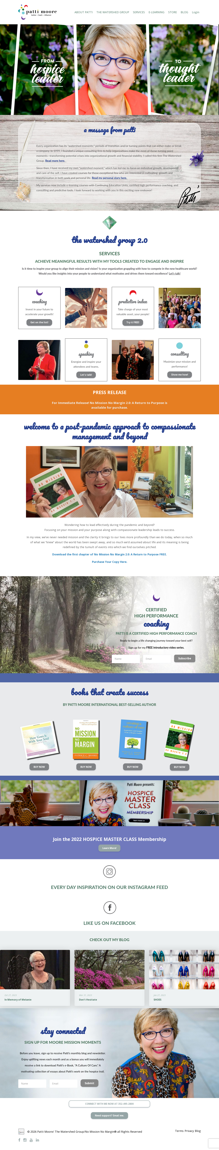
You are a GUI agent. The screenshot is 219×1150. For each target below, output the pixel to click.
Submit (89, 1084)
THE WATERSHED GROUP (112, 12)
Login (195, 12)
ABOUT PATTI (84, 12)
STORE (172, 12)
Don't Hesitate (88, 1001)
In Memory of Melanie (18, 1001)
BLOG (184, 12)
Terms (173, 1131)
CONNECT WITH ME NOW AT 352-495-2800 (109, 1105)
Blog (198, 1131)
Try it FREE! (132, 322)
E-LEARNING (156, 12)
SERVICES (139, 12)
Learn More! (109, 849)
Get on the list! (38, 322)
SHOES (157, 1001)
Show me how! (179, 374)
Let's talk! (85, 375)
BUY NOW (38, 767)
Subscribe (184, 658)
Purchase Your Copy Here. (109, 562)
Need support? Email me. (109, 1118)
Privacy (186, 1131)
